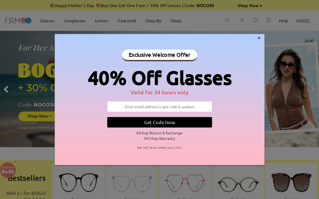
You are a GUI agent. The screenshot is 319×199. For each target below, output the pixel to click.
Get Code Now (159, 122)
